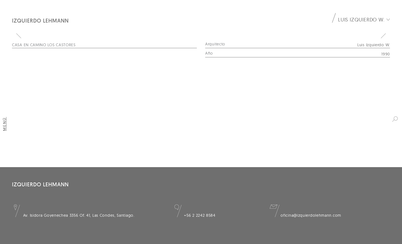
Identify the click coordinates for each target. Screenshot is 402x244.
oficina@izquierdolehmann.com (305, 215)
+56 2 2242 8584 (194, 215)
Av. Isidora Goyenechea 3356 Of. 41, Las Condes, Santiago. (73, 215)
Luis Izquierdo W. (361, 19)
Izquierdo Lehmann (40, 20)
